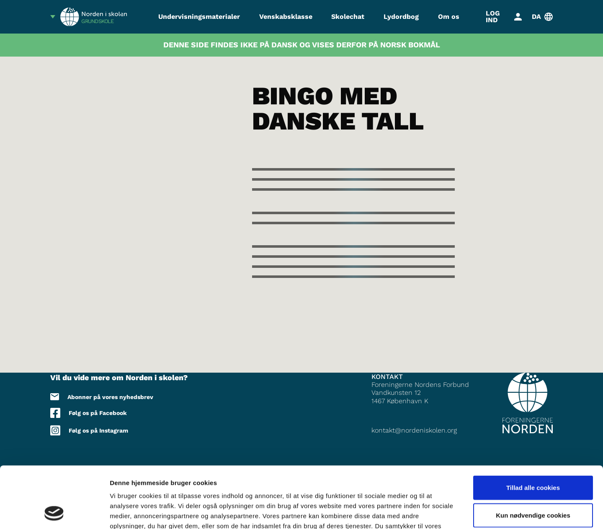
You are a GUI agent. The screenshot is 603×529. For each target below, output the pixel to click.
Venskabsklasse (285, 17)
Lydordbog (401, 17)
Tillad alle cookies (533, 429)
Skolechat (347, 17)
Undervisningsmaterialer (199, 17)
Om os (448, 17)
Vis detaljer (435, 512)
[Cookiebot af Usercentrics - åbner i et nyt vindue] (54, 512)
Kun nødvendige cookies (533, 457)
